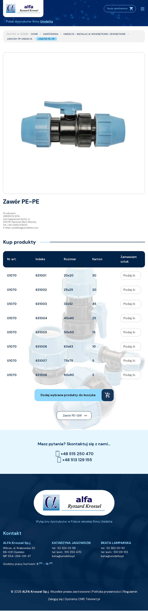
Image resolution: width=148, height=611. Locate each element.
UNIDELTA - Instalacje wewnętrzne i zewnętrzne (94, 34)
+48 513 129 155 (74, 460)
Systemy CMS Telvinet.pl (82, 600)
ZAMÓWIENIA (50, 34)
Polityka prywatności (106, 592)
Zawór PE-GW (72, 415)
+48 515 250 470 (74, 454)
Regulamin (130, 592)
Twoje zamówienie (118, 8)
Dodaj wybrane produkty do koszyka (68, 395)
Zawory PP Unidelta (19, 38)
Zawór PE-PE (46, 38)
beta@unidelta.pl (63, 556)
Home (34, 34)
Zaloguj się (55, 600)
